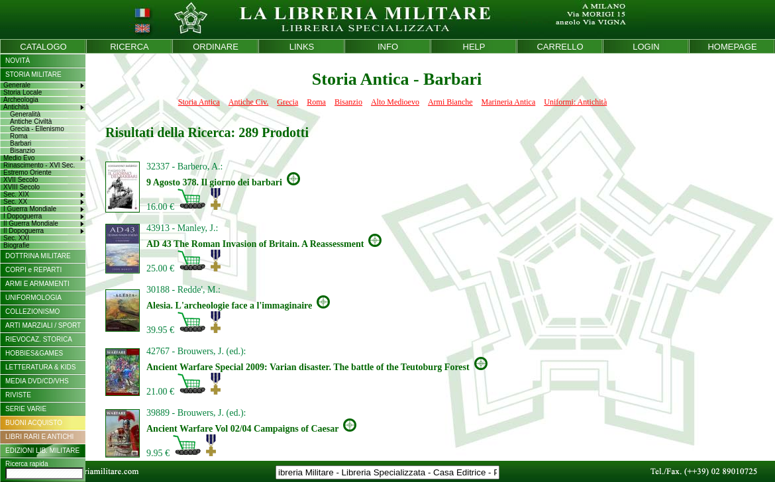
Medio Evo (18, 158)
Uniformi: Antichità (575, 102)
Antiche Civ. (249, 102)
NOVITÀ (17, 60)
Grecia (287, 102)
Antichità (15, 107)
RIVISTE (18, 395)
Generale (16, 85)
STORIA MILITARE (33, 74)
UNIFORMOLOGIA (33, 297)
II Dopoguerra (23, 230)
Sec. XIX (16, 194)
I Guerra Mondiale (29, 209)
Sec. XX (15, 201)
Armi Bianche (450, 102)
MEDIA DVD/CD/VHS (37, 381)
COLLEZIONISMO (32, 311)
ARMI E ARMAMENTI (37, 283)
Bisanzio (348, 102)
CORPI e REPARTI (33, 269)
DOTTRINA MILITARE (38, 256)
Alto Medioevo (395, 102)
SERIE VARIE (25, 408)
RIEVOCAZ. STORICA (38, 339)
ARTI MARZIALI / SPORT (43, 325)
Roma (316, 102)
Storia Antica (199, 102)
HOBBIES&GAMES (34, 353)
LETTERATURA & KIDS (40, 367)
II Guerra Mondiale (30, 223)
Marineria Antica (509, 102)
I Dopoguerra (22, 216)
